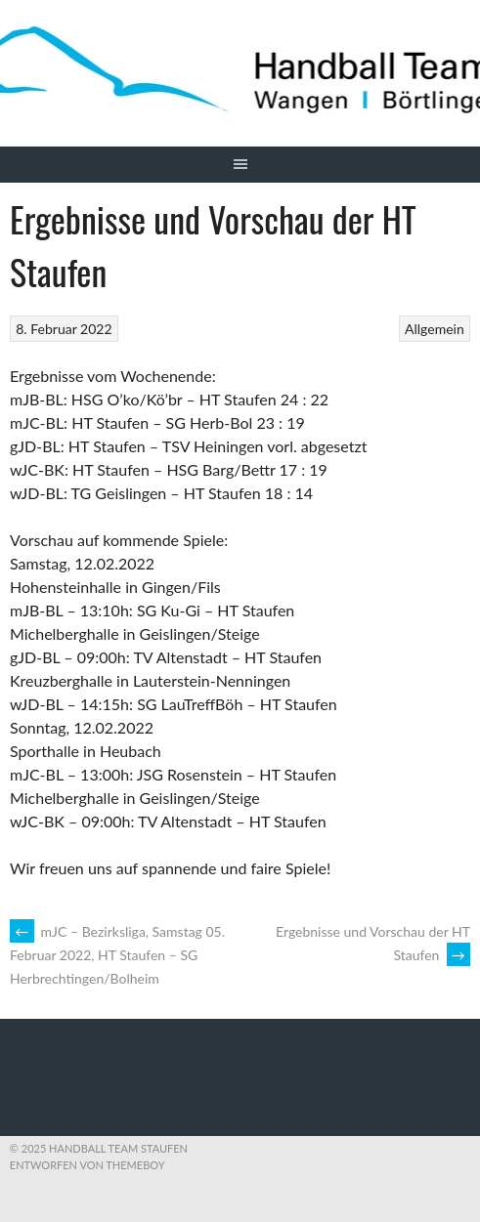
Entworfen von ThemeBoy (87, 1165)
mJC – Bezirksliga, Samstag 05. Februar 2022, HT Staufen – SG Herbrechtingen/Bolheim (117, 955)
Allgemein (434, 328)
